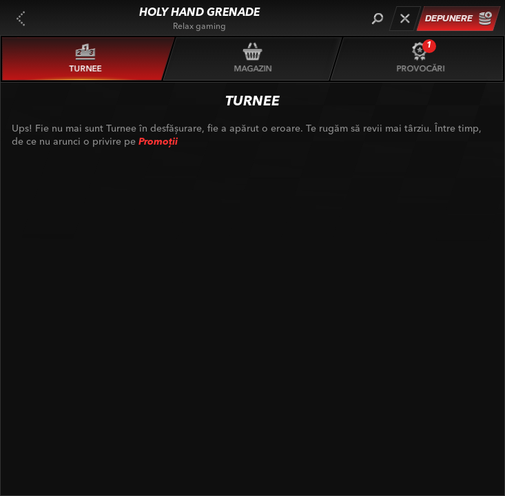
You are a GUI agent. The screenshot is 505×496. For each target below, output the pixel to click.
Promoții (158, 142)
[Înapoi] (20, 18)
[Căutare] (377, 18)
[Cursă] (405, 18)
